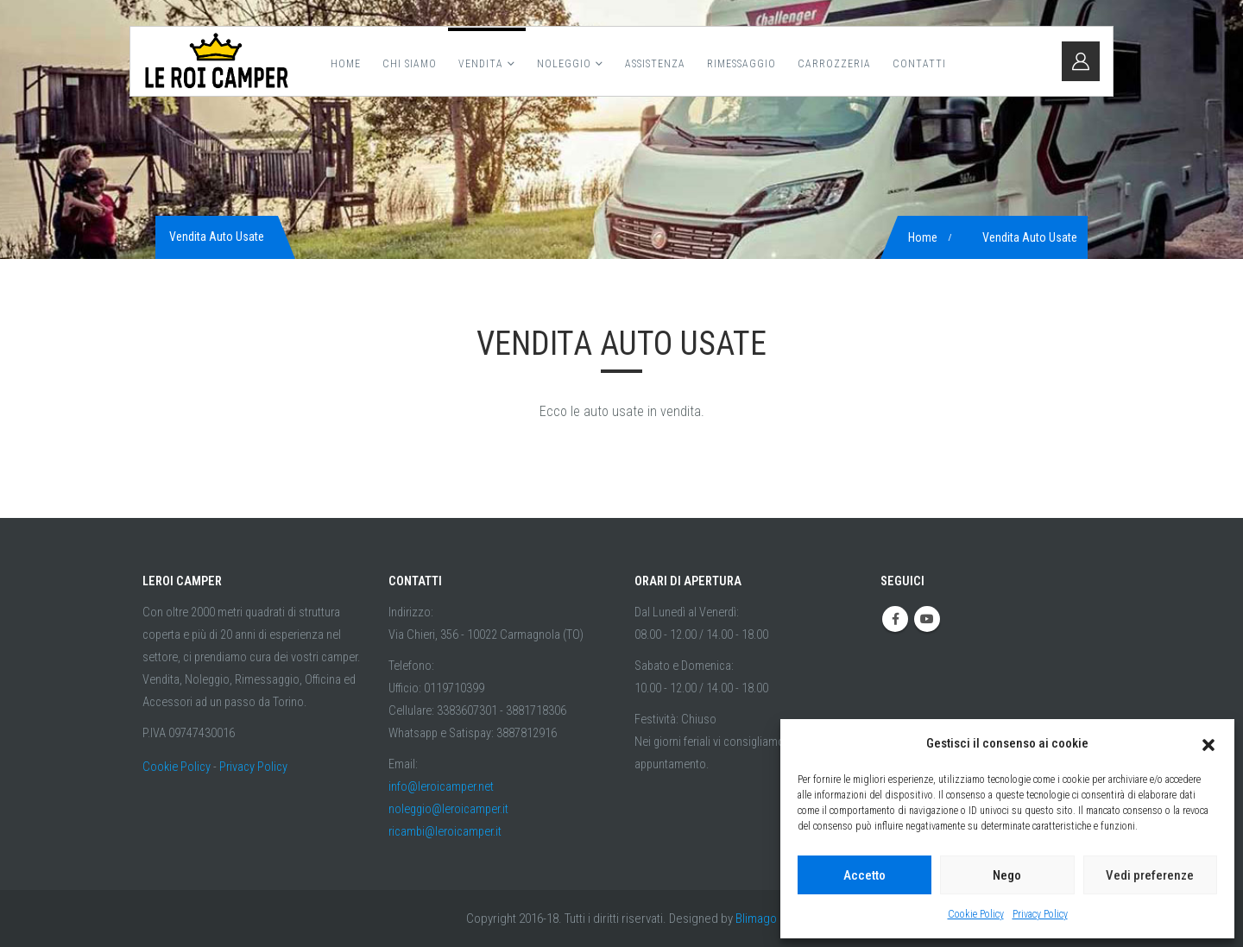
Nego (1007, 875)
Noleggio (564, 64)
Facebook (895, 619)
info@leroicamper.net (441, 787)
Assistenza (655, 64)
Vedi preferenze (1150, 875)
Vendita (480, 64)
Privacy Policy (1040, 914)
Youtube (927, 619)
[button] (1208, 743)
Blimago (756, 918)
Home (346, 64)
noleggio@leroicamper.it (448, 809)
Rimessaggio (741, 64)
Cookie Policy (976, 914)
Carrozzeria (834, 64)
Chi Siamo (409, 64)
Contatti (919, 64)
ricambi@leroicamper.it (445, 831)
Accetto (864, 875)
